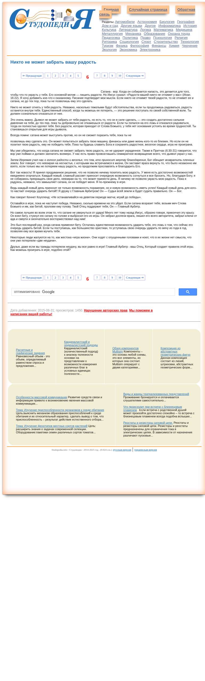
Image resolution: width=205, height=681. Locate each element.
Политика (130, 38)
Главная (111, 9)
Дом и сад (110, 26)
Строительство (166, 42)
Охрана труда (179, 34)
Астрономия (147, 22)
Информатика (169, 26)
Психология (162, 38)
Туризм (107, 46)
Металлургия (112, 34)
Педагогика (111, 38)
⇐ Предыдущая (32, 75)
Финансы (159, 46)
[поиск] (92, 292)
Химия (174, 46)
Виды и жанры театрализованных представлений (156, 394)
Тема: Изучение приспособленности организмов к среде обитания (60, 410)
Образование (154, 34)
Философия (139, 46)
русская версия (122, 449)
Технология (190, 42)
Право (146, 38)
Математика (163, 30)
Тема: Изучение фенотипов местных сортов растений (51, 425)
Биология (167, 22)
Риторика (109, 42)
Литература (128, 30)
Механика (133, 34)
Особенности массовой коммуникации (41, 397)
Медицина (184, 30)
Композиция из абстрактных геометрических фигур (175, 351)
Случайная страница (148, 9)
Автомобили (125, 22)
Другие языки (131, 26)
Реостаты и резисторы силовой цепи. (148, 422)
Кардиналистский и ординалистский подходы (81, 343)
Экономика (128, 50)
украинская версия (145, 449)
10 (119, 75)
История (190, 26)
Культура (109, 30)
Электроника (150, 50)
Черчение (190, 46)
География (185, 22)
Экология (109, 50)
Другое (150, 26)
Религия (181, 38)
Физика (122, 46)
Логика (145, 30)
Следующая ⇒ (135, 75)
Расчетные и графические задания (30, 351)
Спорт (146, 42)
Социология (129, 42)
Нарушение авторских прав (105, 310)
